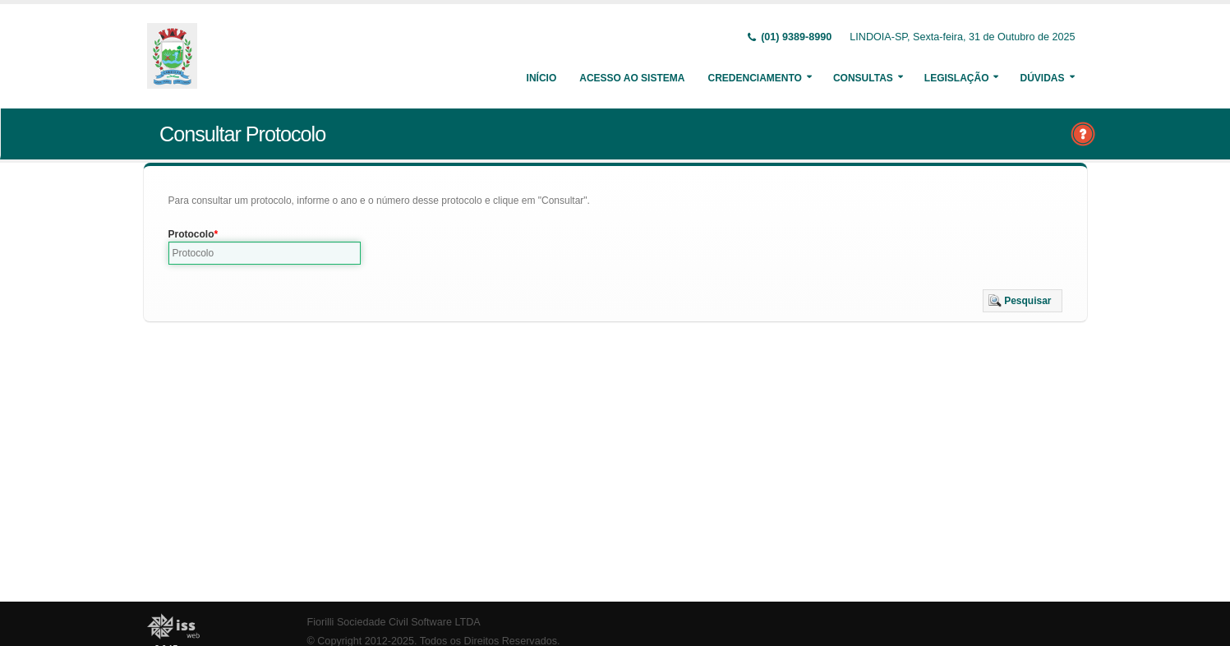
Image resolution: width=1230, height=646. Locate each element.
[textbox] (265, 253)
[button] (1022, 300)
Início (542, 78)
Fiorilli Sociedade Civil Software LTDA (394, 622)
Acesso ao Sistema (631, 78)
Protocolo (191, 234)
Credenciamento (754, 78)
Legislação (956, 78)
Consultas (863, 78)
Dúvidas (1042, 78)
